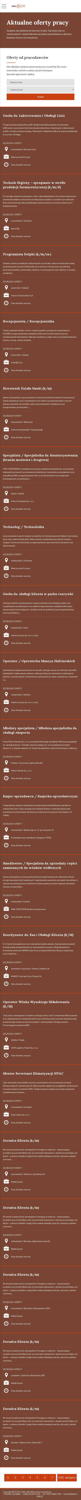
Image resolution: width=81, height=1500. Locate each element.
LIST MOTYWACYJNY (51, 1494)
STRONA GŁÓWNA (12, 1494)
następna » (71, 1477)
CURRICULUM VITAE (31, 1494)
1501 (61, 1477)
